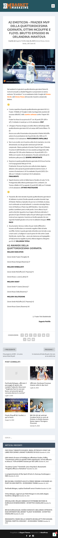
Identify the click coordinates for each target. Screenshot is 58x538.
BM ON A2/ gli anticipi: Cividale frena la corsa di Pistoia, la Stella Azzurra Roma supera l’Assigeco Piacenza (39, 419)
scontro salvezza (31, 114)
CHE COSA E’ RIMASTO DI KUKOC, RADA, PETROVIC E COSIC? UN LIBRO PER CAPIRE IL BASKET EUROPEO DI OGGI (27, 451)
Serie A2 (32, 43)
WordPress (44, 532)
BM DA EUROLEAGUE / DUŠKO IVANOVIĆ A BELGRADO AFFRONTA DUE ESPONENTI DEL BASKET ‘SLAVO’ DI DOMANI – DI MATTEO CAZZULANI (28, 512)
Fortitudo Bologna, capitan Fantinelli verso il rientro (23, 488)
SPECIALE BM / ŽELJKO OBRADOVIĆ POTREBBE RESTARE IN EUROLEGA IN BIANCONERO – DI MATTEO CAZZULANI (26, 502)
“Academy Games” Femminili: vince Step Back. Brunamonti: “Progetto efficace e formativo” (25, 468)
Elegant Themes (25, 532)
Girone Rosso (40, 41)
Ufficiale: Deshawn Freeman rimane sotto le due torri (40, 384)
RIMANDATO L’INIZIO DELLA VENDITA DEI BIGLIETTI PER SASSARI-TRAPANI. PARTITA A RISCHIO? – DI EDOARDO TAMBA (29, 520)
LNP (28, 43)
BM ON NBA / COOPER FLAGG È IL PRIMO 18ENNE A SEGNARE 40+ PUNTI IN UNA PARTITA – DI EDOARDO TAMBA (28, 482)
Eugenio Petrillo (21, 41)
